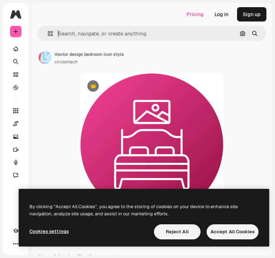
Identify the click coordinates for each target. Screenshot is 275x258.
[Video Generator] (15, 149)
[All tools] (15, 110)
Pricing (195, 14)
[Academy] (15, 230)
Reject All (177, 232)
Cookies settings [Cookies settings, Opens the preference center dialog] (49, 231)
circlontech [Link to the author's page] (66, 62)
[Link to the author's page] (45, 57)
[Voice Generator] (15, 162)
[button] (47, 33)
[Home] (15, 48)
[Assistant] (15, 175)
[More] (15, 243)
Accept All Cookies (233, 232)
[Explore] (15, 87)
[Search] (15, 61)
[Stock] (15, 74)
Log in (221, 14)
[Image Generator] (15, 136)
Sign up (252, 14)
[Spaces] (15, 123)
